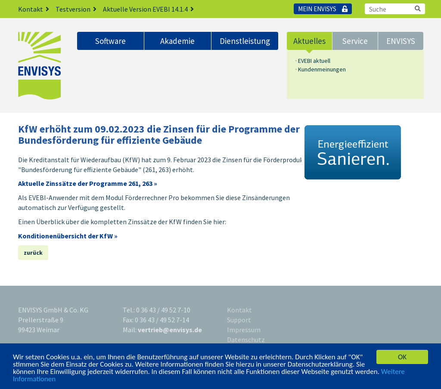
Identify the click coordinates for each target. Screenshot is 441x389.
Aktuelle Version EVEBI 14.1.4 (151, 9)
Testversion (79, 9)
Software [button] (110, 41)
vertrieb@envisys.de (170, 329)
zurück (33, 252)
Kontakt (37, 9)
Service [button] (355, 41)
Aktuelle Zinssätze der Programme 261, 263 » (87, 183)
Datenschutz (246, 339)
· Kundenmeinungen (320, 69)
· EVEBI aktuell (312, 61)
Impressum (244, 329)
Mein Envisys (323, 9)
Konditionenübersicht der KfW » (68, 236)
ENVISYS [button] (400, 41)
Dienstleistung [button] (245, 41)
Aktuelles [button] (309, 41)
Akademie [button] (177, 41)
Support (239, 319)
